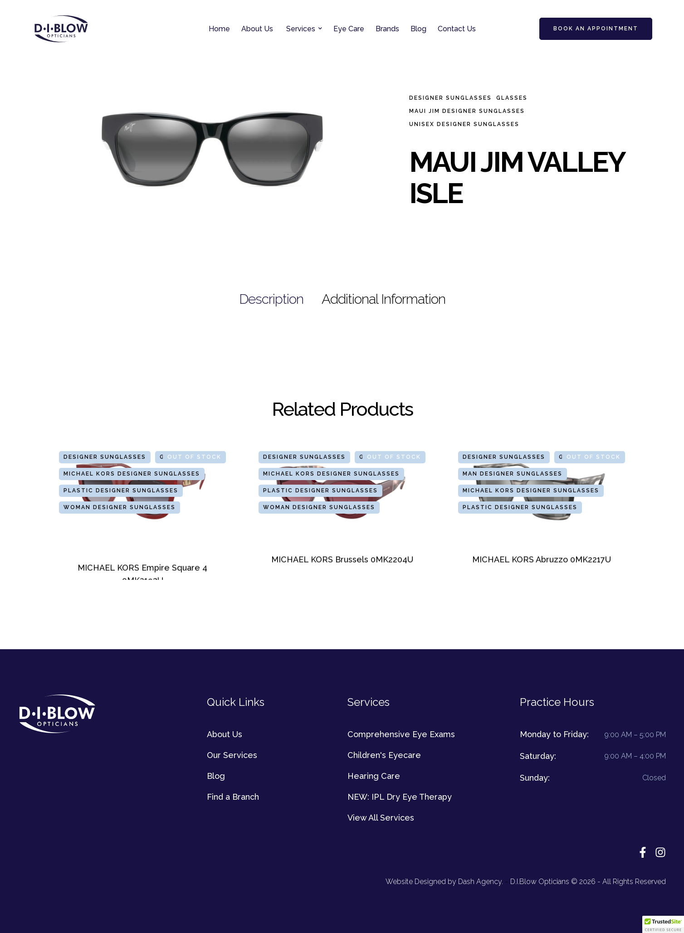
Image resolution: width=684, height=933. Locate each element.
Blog (216, 776)
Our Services (232, 755)
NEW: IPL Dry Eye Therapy (399, 797)
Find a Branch (233, 797)
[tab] (271, 299)
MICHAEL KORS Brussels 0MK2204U (342, 559)
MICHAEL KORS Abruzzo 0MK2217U (541, 559)
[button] (320, 28)
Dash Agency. (480, 881)
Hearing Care (373, 776)
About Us (224, 734)
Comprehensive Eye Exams (401, 734)
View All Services (380, 817)
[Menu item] (219, 29)
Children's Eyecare (384, 755)
